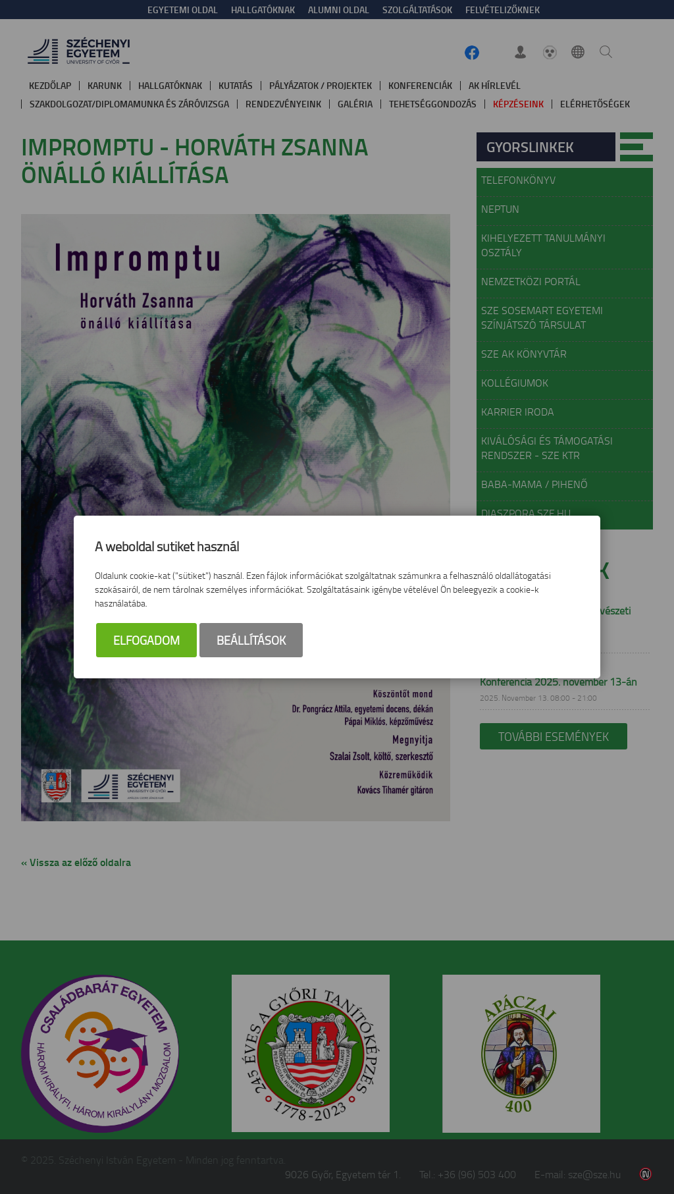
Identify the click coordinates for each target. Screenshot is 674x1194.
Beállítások (251, 640)
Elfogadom (146, 640)
